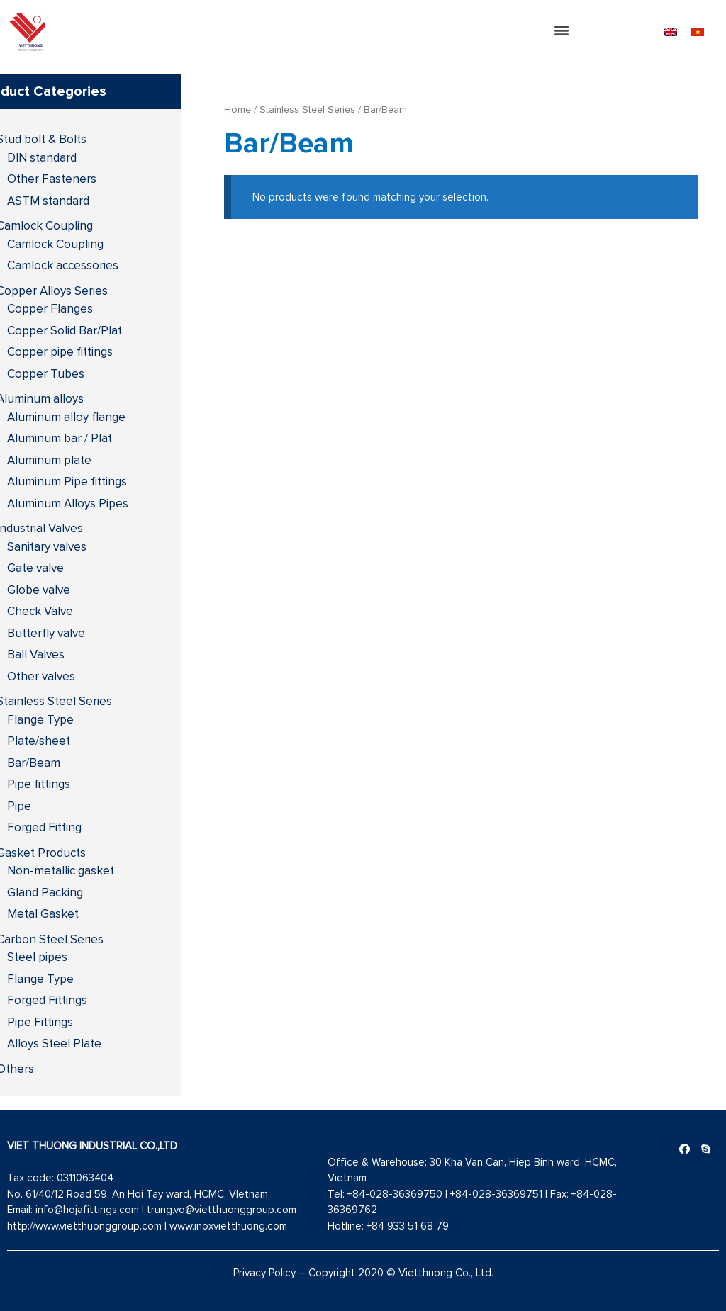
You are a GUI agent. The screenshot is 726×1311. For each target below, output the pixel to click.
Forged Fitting (44, 827)
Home (237, 109)
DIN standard (42, 157)
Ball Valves (36, 654)
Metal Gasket (43, 913)
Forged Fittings (47, 1000)
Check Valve (40, 611)
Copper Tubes (45, 373)
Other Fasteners (51, 178)
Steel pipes (37, 957)
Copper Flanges (50, 308)
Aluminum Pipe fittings (67, 481)
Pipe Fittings (40, 1022)
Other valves (41, 676)
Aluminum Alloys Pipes (67, 503)
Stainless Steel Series (307, 109)
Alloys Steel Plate (54, 1043)
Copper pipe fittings (60, 351)
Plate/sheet (38, 740)
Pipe (19, 806)
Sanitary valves (46, 546)
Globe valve (38, 590)
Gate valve (35, 568)
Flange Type (40, 719)
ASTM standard (48, 200)
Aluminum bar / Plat (59, 438)
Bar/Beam (33, 762)
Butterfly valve (46, 633)
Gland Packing (45, 892)
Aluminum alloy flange (66, 417)
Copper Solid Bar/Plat (64, 330)
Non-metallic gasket (60, 870)
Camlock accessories (62, 265)
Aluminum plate (49, 460)
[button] (561, 30)
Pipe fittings (38, 784)
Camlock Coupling (55, 244)
